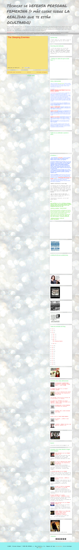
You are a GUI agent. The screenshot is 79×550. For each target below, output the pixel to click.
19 (52, 349)
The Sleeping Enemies (18, 37)
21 (52, 345)
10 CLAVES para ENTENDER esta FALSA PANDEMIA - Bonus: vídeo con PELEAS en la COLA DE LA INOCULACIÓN (60, 402)
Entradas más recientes (14, 72)
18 (52, 351)
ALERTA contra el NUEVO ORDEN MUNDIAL (59, 416)
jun (54, 337)
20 (52, 347)
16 (52, 353)
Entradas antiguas (42, 72)
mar (54, 339)
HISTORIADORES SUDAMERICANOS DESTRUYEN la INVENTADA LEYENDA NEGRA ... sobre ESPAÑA (62, 384)
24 (52, 328)
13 (52, 358)
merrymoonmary (59, 546)
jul (54, 336)
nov (54, 334)
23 (52, 330)
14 (52, 356)
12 (52, 360)
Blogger (40, 547)
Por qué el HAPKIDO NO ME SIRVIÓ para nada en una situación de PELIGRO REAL (63, 393)
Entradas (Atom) (31, 75)
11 (52, 362)
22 (52, 332)
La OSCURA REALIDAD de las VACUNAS (58, 471)
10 (52, 364)
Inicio (29, 72)
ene (54, 343)
